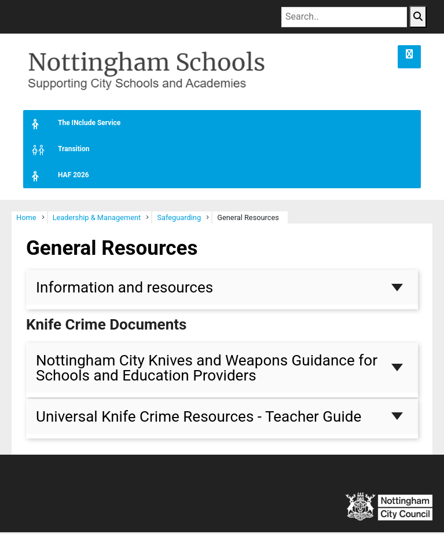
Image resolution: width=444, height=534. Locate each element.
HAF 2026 (56, 177)
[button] (409, 56)
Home (26, 219)
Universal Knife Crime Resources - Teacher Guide (198, 418)
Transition (56, 151)
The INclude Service (71, 125)
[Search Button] (418, 17)
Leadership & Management (97, 219)
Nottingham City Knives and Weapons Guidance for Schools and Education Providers (206, 369)
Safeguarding (179, 219)
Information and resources (124, 289)
